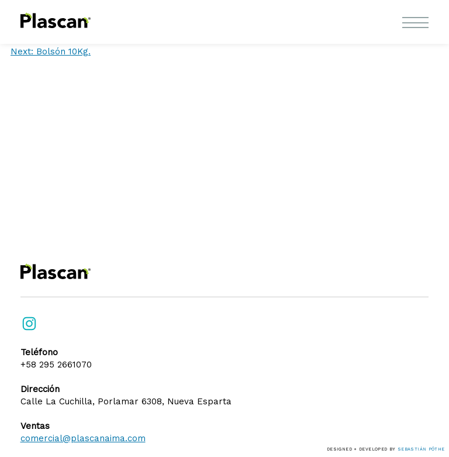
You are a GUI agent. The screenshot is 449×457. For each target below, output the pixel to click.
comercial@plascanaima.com (83, 438)
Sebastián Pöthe (421, 449)
